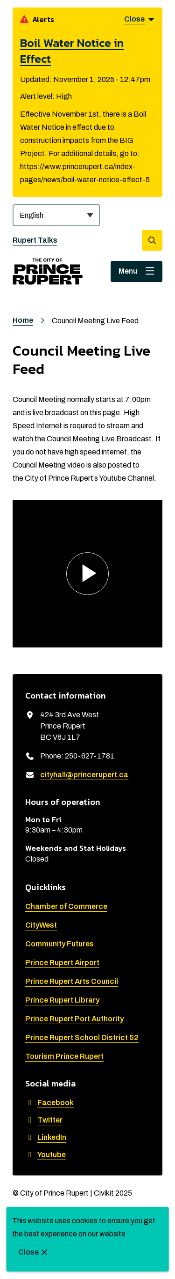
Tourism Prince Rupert (64, 1056)
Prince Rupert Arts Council (71, 981)
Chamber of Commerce (66, 906)
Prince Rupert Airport (62, 963)
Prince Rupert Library (62, 1000)
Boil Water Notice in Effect (72, 50)
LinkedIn (45, 1137)
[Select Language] (56, 215)
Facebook (49, 1103)
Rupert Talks (35, 240)
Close (28, 1252)
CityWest (41, 925)
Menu (128, 271)
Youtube (45, 1155)
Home (23, 320)
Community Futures (59, 944)
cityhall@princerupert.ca (84, 775)
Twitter (44, 1120)
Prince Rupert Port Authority (74, 1019)
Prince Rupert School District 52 (82, 1037)
